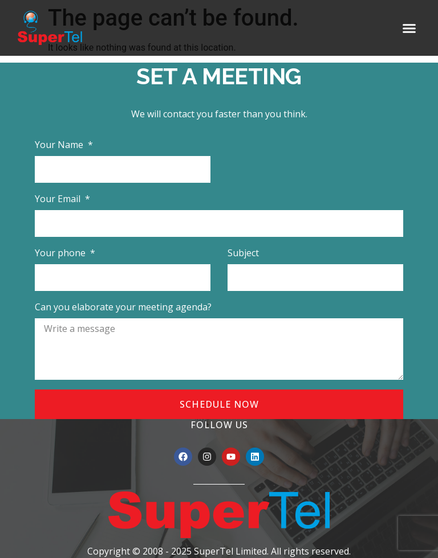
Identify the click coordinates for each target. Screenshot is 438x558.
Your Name (60, 144)
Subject (243, 253)
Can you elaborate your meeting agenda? (123, 307)
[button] (409, 28)
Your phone (61, 253)
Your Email (59, 198)
